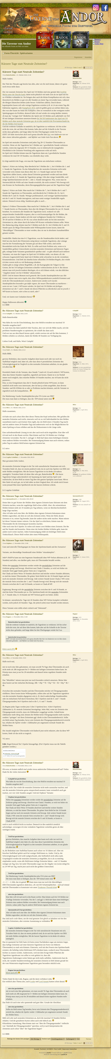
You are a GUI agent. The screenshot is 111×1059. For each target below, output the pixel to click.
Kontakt (36, 1049)
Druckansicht (86, 52)
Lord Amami (44, 981)
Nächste (88, 1039)
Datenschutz (73, 1049)
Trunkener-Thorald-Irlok (47, 887)
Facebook (43, 1049)
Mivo (8, 407)
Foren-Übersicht (11, 53)
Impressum (65, 1049)
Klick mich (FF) (8, 649)
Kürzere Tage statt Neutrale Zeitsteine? (24, 63)
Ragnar (8, 617)
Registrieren (78, 57)
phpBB (48, 1052)
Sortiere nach (53, 1039)
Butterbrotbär (10, 75)
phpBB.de (64, 1054)
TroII (8, 350)
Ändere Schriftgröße (89, 52)
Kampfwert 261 (28, 108)
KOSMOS (50, 1049)
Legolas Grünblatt (12, 457)
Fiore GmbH (57, 1049)
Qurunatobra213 (11, 499)
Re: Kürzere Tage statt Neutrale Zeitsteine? (22, 310)
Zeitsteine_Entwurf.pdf (11, 754)
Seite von (78, 67)
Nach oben (90, 307)
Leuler (32, 981)
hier (49, 134)
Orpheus (9, 543)
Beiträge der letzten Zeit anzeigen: (24, 1039)
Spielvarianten (26, 53)
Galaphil (9, 313)
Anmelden (88, 57)
